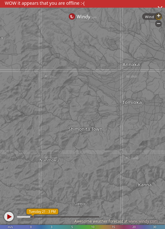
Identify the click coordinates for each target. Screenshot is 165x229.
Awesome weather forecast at (116, 221)
